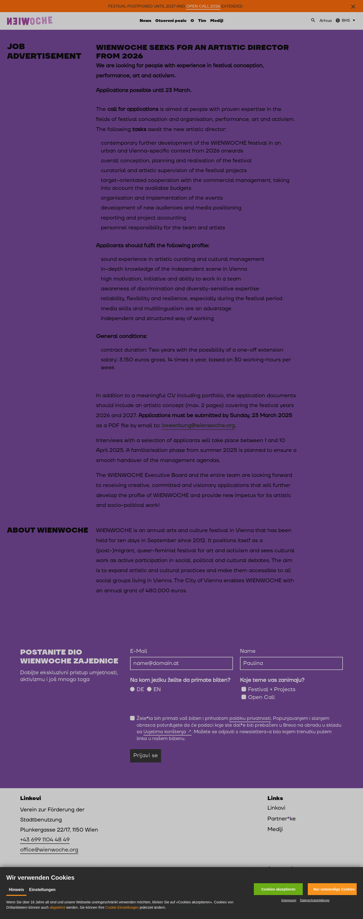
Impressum (288, 900)
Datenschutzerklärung (314, 900)
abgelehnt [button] (57, 907)
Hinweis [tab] (16, 889)
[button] (278, 889)
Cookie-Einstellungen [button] (122, 907)
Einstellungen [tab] (42, 889)
